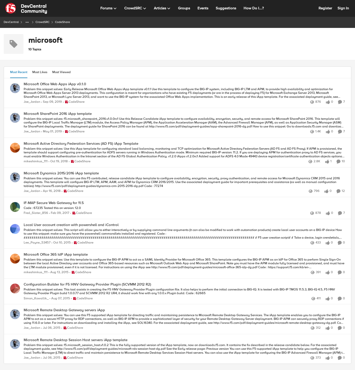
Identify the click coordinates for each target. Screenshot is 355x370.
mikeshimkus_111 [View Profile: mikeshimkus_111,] (36, 161)
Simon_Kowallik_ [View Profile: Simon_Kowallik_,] (36, 298)
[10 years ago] (61, 243)
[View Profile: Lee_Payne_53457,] (15, 229)
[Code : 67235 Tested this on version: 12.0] (184, 208)
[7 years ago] (51, 132)
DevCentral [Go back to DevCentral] (11, 22)
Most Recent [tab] (18, 72)
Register (325, 8)
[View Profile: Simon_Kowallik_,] (15, 288)
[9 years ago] (59, 213)
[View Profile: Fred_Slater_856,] (15, 207)
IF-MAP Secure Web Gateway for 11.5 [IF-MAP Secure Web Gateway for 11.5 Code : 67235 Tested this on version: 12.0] (54, 203)
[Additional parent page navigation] (27, 22)
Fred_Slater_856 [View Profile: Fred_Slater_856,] (36, 213)
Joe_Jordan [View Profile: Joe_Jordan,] (32, 102)
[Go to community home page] (26, 8)
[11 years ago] (60, 299)
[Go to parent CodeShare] (74, 102)
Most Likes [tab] (39, 72)
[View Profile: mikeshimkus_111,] (15, 148)
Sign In (343, 8)
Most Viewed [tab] (61, 72)
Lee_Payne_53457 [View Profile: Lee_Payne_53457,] (37, 243)
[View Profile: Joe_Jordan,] (15, 88)
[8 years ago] (51, 191)
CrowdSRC (43, 22)
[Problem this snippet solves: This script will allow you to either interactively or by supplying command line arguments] (184, 234)
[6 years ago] (51, 102)
